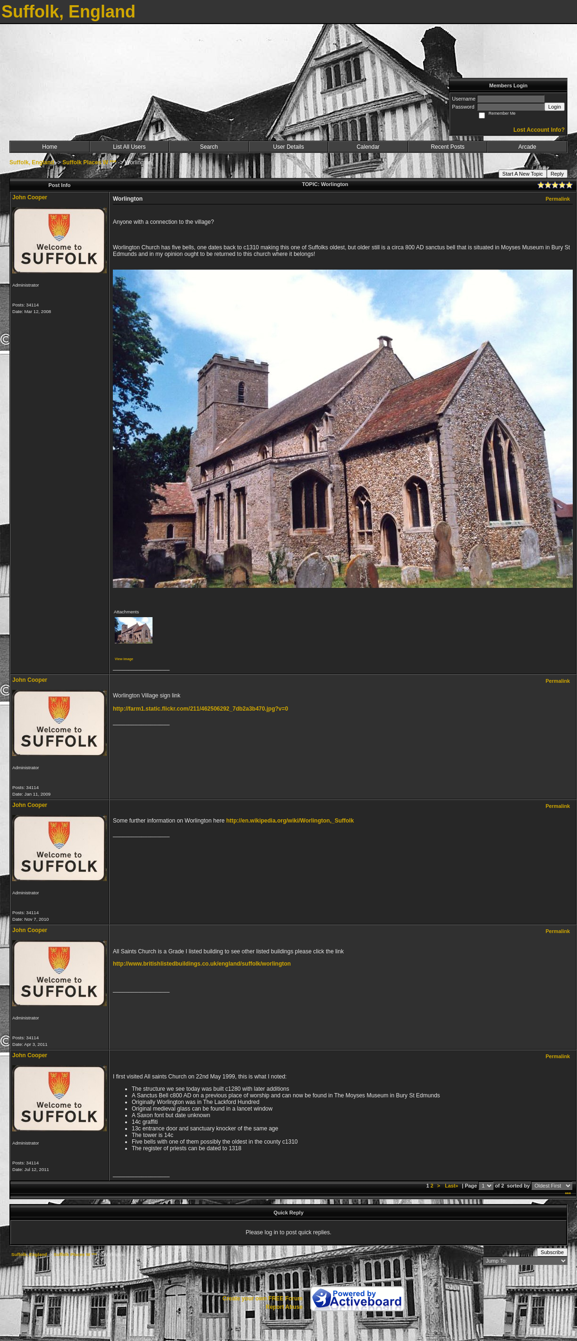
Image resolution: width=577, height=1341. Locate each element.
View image (124, 659)
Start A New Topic (522, 174)
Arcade (527, 147)
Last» (452, 1185)
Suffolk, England (31, 162)
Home (49, 147)
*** (568, 1194)
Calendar (368, 147)
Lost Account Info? (539, 130)
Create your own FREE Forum (262, 1298)
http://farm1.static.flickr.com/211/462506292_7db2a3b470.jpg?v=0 (200, 708)
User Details (288, 147)
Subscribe (552, 1252)
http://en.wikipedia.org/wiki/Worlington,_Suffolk (290, 820)
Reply (557, 174)
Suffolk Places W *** (89, 162)
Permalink (557, 199)
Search (209, 147)
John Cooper (29, 197)
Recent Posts (447, 147)
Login (554, 107)
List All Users (129, 147)
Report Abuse (284, 1307)
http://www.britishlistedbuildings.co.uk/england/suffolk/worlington (202, 963)
